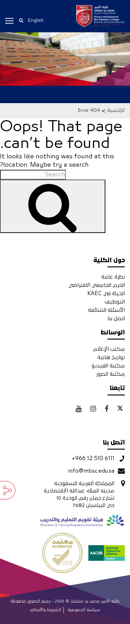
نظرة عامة (113, 276)
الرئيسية (116, 110)
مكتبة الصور (110, 374)
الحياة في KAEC (106, 293)
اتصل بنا (116, 318)
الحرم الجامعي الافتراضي (97, 285)
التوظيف (115, 301)
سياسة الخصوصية (84, 610)
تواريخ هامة (111, 357)
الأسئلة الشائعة (106, 310)
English (36, 20)
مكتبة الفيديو (108, 365)
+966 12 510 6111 (93, 458)
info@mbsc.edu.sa (91, 470)
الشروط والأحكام (45, 610)
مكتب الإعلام (109, 349)
